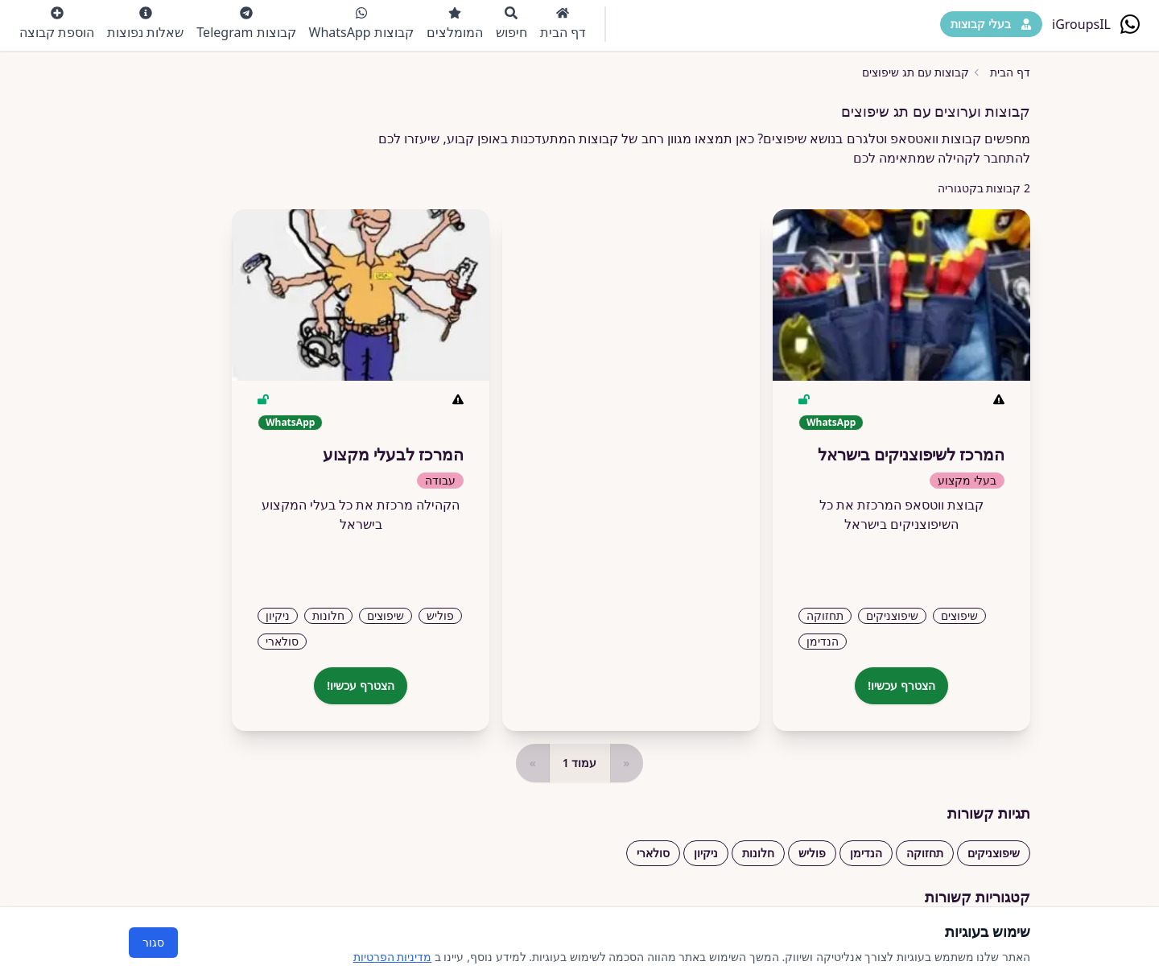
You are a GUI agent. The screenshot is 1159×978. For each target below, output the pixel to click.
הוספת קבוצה (56, 23)
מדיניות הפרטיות (392, 956)
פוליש (812, 852)
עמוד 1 (580, 762)
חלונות (758, 852)
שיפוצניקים (993, 852)
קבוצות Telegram (245, 23)
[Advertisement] (631, 463)
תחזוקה (924, 852)
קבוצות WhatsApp (361, 23)
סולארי (653, 852)
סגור (153, 942)
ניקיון (706, 852)
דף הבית (563, 23)
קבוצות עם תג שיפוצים (915, 72)
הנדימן (866, 852)
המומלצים (455, 23)
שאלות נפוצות (145, 23)
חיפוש (511, 23)
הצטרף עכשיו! (901, 685)
